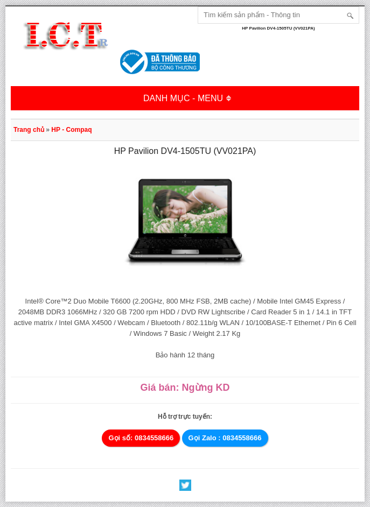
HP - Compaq (71, 129)
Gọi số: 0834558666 (140, 438)
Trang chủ (28, 129)
